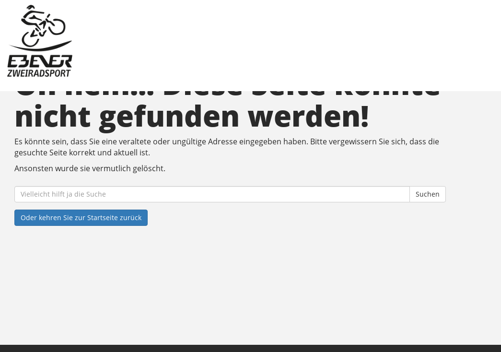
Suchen (428, 194)
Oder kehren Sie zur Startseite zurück (81, 217)
